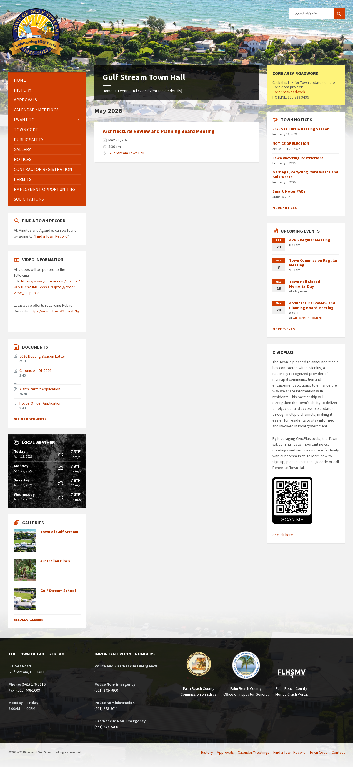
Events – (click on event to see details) (150, 90)
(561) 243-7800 (106, 690)
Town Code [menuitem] (318, 752)
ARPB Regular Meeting (309, 240)
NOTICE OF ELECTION (290, 143)
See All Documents (30, 419)
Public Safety (28, 139)
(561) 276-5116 (34, 684)
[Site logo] (36, 54)
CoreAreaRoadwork (288, 91)
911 (97, 671)
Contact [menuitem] (338, 752)
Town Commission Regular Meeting (313, 263)
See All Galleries (28, 619)
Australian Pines (55, 560)
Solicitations (29, 199)
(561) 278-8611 (106, 708)
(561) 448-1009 (28, 690)
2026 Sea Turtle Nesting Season (300, 129)
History (22, 90)
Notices (22, 159)
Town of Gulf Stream (59, 531)
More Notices (284, 208)
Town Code (26, 129)
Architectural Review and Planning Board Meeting (158, 131)
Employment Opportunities (45, 189)
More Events (283, 329)
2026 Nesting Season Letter (42, 356)
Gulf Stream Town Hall (126, 152)
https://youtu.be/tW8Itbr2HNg (54, 311)
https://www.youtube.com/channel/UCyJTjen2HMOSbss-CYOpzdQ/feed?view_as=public (47, 287)
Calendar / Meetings (36, 109)
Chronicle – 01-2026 (35, 370)
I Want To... (25, 119)
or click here (282, 534)
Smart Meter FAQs (289, 191)
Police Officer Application (40, 403)
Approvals (25, 99)
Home (107, 90)
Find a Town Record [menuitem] (289, 752)
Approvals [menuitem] (225, 752)
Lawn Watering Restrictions (298, 157)
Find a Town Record (51, 236)
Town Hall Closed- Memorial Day (305, 284)
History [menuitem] (207, 752)
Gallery (22, 149)
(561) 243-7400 (106, 726)
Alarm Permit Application (39, 389)
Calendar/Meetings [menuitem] (253, 752)
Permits (22, 179)
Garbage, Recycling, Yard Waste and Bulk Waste (305, 174)
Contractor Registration (43, 169)
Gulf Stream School (58, 590)
